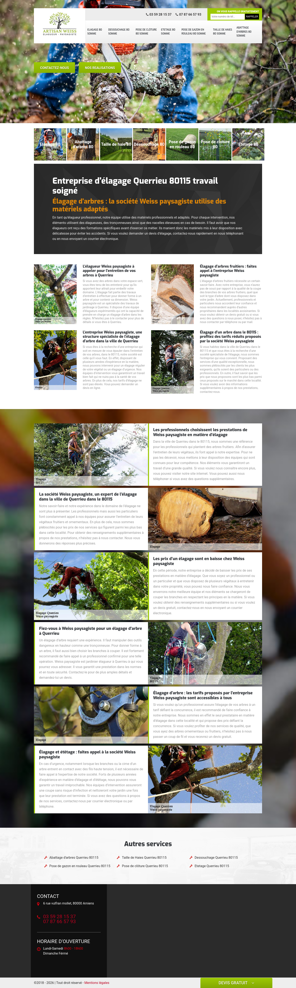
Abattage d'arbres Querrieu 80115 (73, 858)
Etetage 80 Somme (168, 32)
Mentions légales (96, 983)
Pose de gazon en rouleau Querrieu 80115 (79, 866)
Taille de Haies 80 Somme (222, 32)
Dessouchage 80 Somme (119, 32)
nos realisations (100, 68)
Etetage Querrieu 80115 (212, 866)
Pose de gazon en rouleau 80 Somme (194, 32)
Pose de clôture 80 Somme (146, 32)
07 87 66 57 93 (188, 14)
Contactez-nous (54, 68)
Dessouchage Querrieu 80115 (216, 858)
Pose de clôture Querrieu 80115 (145, 866)
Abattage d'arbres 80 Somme (243, 31)
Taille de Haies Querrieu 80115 (144, 858)
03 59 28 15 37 (159, 14)
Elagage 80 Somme (94, 32)
